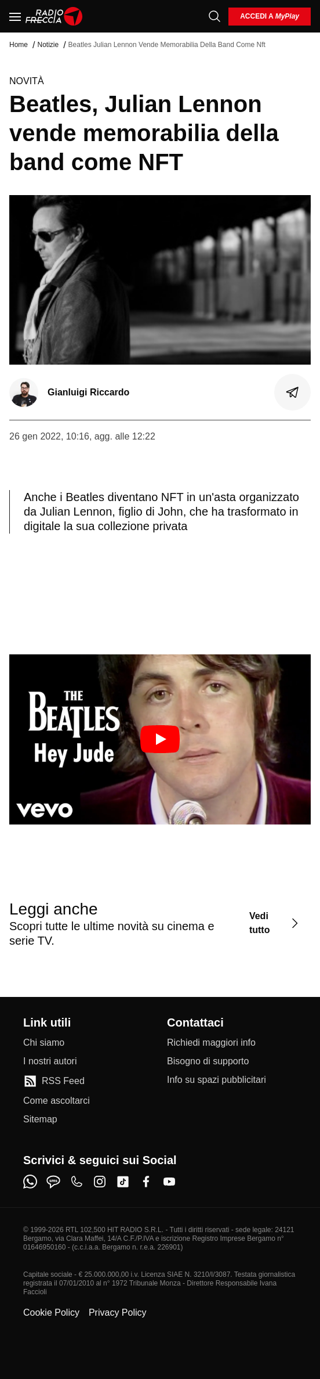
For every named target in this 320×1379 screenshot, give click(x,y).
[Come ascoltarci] (56, 1101)
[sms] (53, 1182)
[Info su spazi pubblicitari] (216, 1080)
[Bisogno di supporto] (208, 1061)
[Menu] (15, 16)
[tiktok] (123, 1182)
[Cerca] (214, 16)
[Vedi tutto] (275, 923)
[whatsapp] (30, 1182)
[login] (269, 17)
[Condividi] (292, 392)
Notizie (48, 45)
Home (18, 45)
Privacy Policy (118, 1312)
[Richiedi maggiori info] (211, 1043)
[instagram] (100, 1182)
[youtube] (169, 1182)
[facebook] (146, 1182)
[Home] (54, 16)
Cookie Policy (51, 1312)
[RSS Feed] (54, 1081)
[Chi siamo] (43, 1043)
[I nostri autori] (50, 1061)
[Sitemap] (40, 1119)
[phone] (76, 1182)
